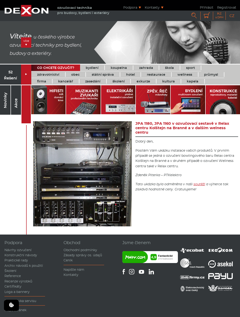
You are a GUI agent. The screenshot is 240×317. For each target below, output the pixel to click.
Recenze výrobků (18, 281)
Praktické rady (16, 260)
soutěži (199, 184)
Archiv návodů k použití (23, 266)
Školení (10, 271)
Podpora (130, 7)
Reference (12, 276)
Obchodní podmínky (80, 250)
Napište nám (74, 269)
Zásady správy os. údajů (83, 255)
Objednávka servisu (20, 301)
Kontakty (152, 7)
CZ (231, 16)
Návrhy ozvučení (18, 250)
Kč (219, 15)
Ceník (68, 260)
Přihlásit (206, 7)
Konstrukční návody (20, 255)
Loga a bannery (17, 292)
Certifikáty (12, 286)
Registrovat (226, 7)
